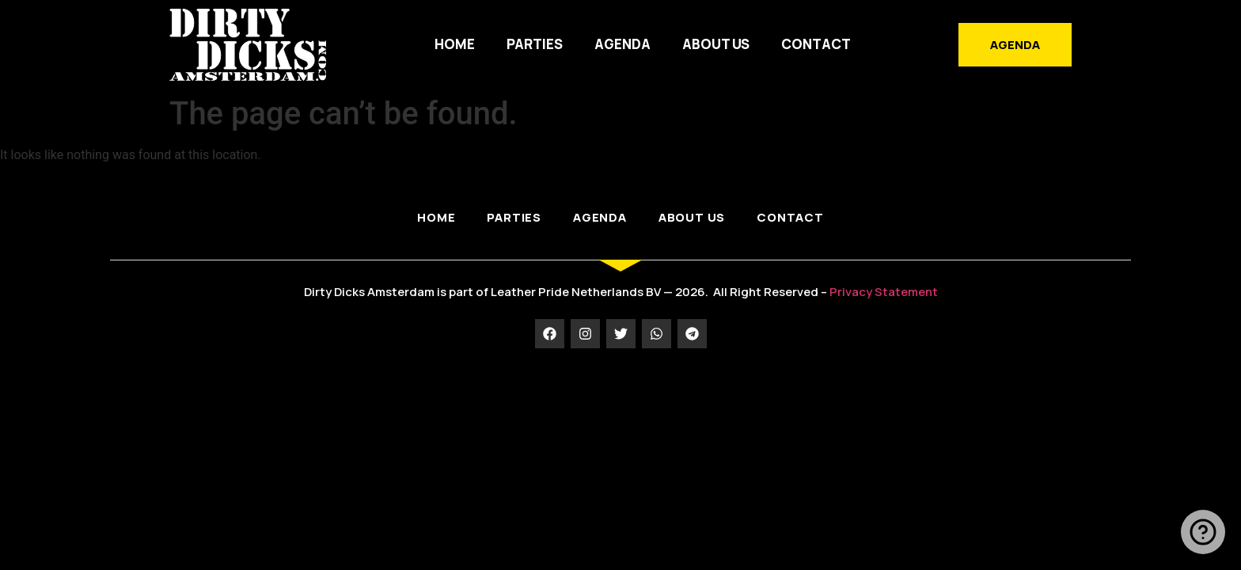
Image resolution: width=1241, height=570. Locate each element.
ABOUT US (716, 44)
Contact (816, 44)
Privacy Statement (883, 291)
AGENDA (622, 44)
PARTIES (535, 44)
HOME (455, 44)
